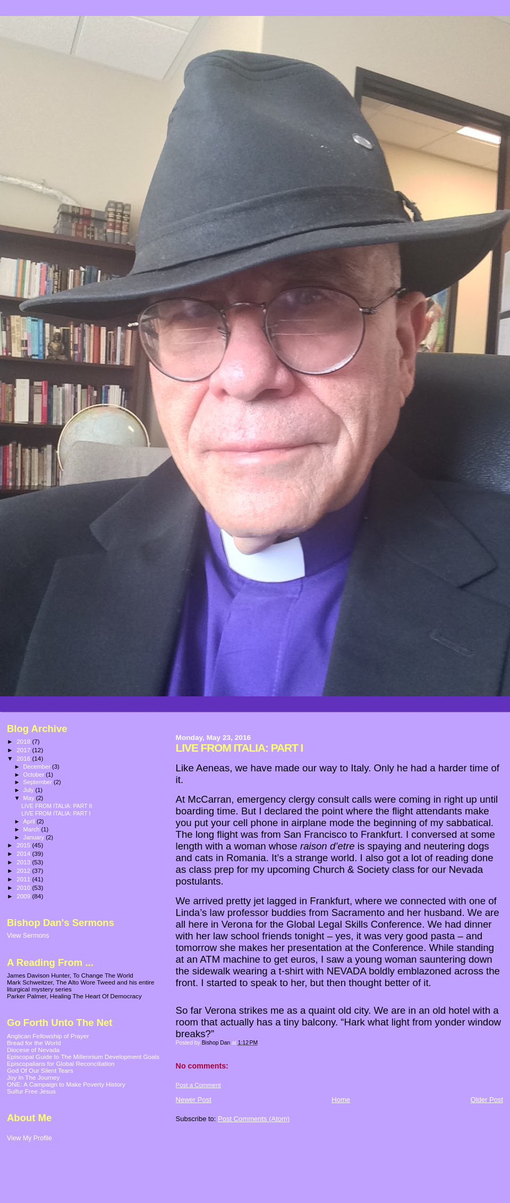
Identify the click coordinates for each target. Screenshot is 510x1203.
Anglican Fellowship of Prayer (48, 1035)
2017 (24, 749)
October (34, 774)
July (29, 790)
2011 (24, 879)
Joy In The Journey (33, 1077)
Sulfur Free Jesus (31, 1091)
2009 (24, 896)
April (30, 821)
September (38, 782)
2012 (24, 870)
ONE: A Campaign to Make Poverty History (66, 1084)
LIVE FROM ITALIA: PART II (56, 806)
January (34, 837)
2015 (24, 845)
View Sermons (28, 935)
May (29, 798)
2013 (24, 862)
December (37, 766)
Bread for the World (34, 1042)
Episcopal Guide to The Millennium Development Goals (83, 1056)
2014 (24, 853)
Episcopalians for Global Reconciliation (61, 1063)
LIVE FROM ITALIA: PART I (55, 813)
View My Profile (29, 1138)
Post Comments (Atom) (254, 1119)
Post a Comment (198, 1085)
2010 (24, 887)
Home (341, 1100)
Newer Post (193, 1100)
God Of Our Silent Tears (40, 1070)
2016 (24, 758)
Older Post (487, 1100)
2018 (24, 741)
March (32, 829)
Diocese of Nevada (33, 1049)
